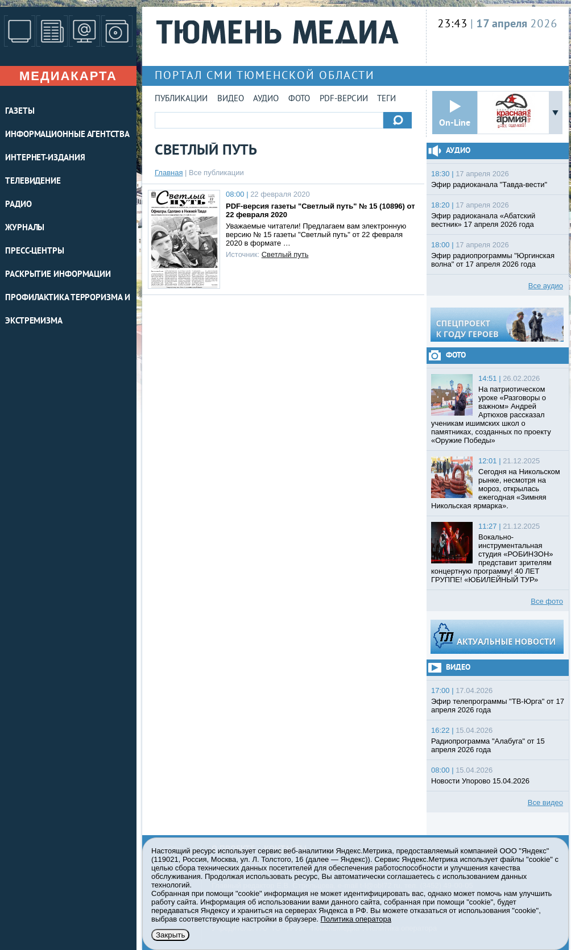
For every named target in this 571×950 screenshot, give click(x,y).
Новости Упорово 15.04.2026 (480, 781)
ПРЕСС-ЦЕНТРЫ (34, 251)
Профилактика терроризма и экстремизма (67, 310)
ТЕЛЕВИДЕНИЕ (33, 181)
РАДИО (18, 205)
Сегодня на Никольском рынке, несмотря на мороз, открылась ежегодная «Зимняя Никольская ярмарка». (495, 488)
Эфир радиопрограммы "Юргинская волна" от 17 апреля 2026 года (493, 259)
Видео (230, 99)
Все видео (545, 802)
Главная (169, 172)
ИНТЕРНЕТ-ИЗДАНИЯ (45, 158)
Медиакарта (68, 76)
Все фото (547, 601)
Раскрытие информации (58, 274)
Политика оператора (356, 919)
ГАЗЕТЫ (19, 111)
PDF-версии (344, 99)
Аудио (266, 99)
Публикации (181, 99)
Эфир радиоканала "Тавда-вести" (489, 184)
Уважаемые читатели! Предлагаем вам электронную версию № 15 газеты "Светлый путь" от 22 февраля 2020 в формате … (316, 234)
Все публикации (216, 172)
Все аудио (545, 285)
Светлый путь (285, 254)
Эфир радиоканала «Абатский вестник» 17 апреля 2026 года (483, 220)
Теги (386, 99)
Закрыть (170, 935)
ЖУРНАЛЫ (24, 228)
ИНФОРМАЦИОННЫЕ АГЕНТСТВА (67, 135)
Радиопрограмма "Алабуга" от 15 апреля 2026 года (488, 745)
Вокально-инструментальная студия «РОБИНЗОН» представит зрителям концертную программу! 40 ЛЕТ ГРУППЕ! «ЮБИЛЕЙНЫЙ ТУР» (492, 558)
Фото (299, 99)
